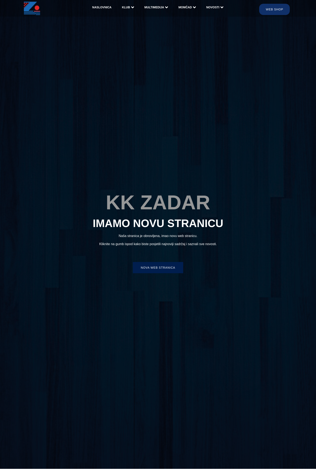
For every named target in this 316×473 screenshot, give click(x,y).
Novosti (214, 7)
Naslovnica (102, 7)
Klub (128, 7)
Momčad (187, 7)
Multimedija (156, 7)
